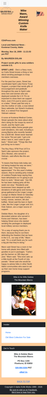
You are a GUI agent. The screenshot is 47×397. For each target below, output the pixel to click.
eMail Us (23, 372)
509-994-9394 (21, 368)
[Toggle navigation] (4, 3)
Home (8, 332)
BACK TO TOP (23, 382)
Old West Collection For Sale (17, 337)
